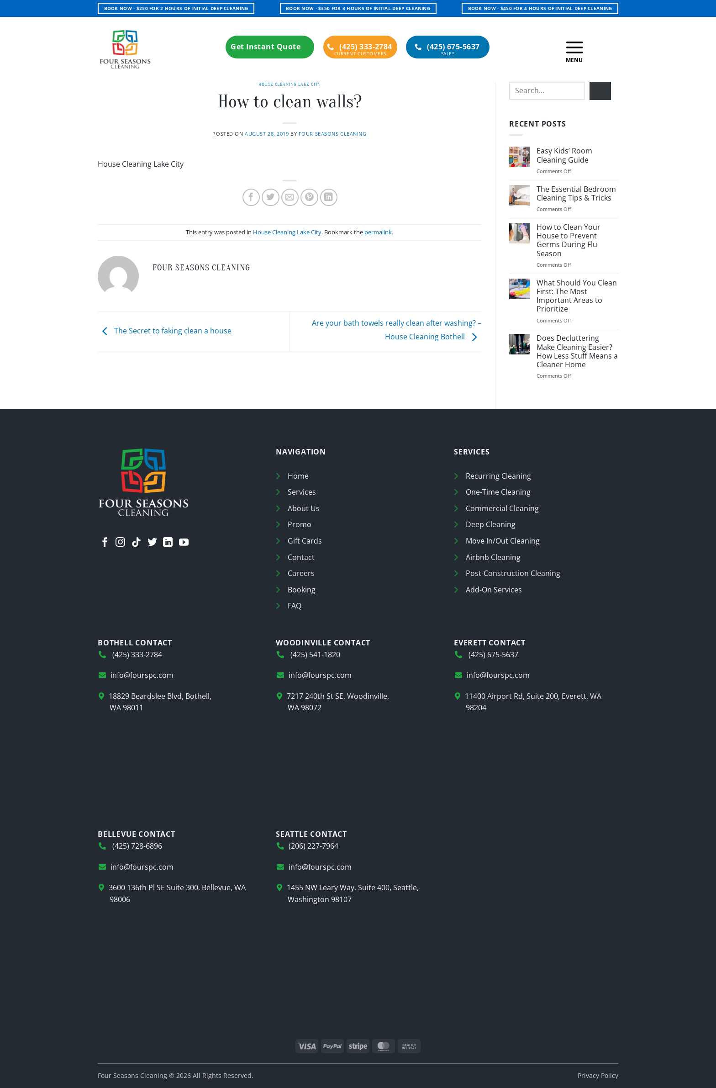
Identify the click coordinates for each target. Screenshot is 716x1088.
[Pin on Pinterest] (309, 197)
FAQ (294, 606)
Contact (301, 557)
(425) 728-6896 (136, 846)
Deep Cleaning (491, 524)
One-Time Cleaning (498, 492)
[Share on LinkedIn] (329, 197)
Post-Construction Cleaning (513, 573)
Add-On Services (494, 590)
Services (302, 492)
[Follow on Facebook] (105, 543)
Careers (301, 573)
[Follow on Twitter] (152, 543)
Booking (302, 590)
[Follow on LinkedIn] (168, 543)
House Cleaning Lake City (289, 84)
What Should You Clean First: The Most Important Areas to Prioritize (577, 296)
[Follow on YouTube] (184, 543)
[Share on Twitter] (270, 197)
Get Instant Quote (270, 47)
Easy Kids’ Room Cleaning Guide (564, 155)
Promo (299, 524)
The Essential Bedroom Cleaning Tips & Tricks (576, 193)
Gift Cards (305, 541)
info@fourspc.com (142, 675)
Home (298, 476)
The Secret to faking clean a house (165, 331)
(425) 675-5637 (447, 47)
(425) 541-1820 (314, 655)
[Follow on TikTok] (136, 543)
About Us (304, 508)
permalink (378, 232)
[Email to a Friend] (290, 197)
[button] (574, 49)
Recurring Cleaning (498, 476)
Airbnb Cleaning (493, 557)
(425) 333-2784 (359, 47)
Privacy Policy (598, 1075)
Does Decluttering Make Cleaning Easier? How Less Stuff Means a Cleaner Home (577, 351)
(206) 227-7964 (313, 846)
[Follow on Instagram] (120, 543)
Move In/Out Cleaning (503, 541)
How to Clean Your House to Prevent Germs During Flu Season (568, 240)
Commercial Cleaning (502, 508)
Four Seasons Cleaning (333, 133)
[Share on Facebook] (251, 197)
